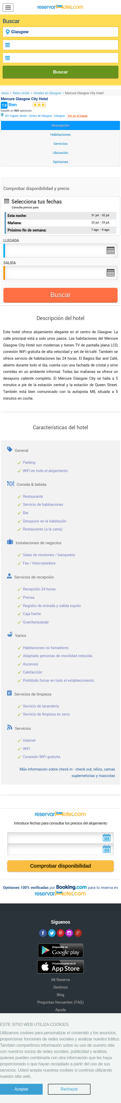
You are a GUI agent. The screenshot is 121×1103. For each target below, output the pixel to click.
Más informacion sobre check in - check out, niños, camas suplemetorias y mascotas (67, 773)
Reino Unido (21, 93)
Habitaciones (60, 134)
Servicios (61, 143)
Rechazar (69, 1089)
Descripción (61, 125)
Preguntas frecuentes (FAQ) (60, 1002)
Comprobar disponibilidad (60, 866)
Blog (60, 995)
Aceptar (21, 1089)
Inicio (5, 93)
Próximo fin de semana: (27, 230)
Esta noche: (17, 216)
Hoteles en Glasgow (47, 93)
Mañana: (15, 223)
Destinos (60, 987)
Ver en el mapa (77, 116)
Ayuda (60, 1010)
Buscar (60, 72)
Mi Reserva (60, 980)
